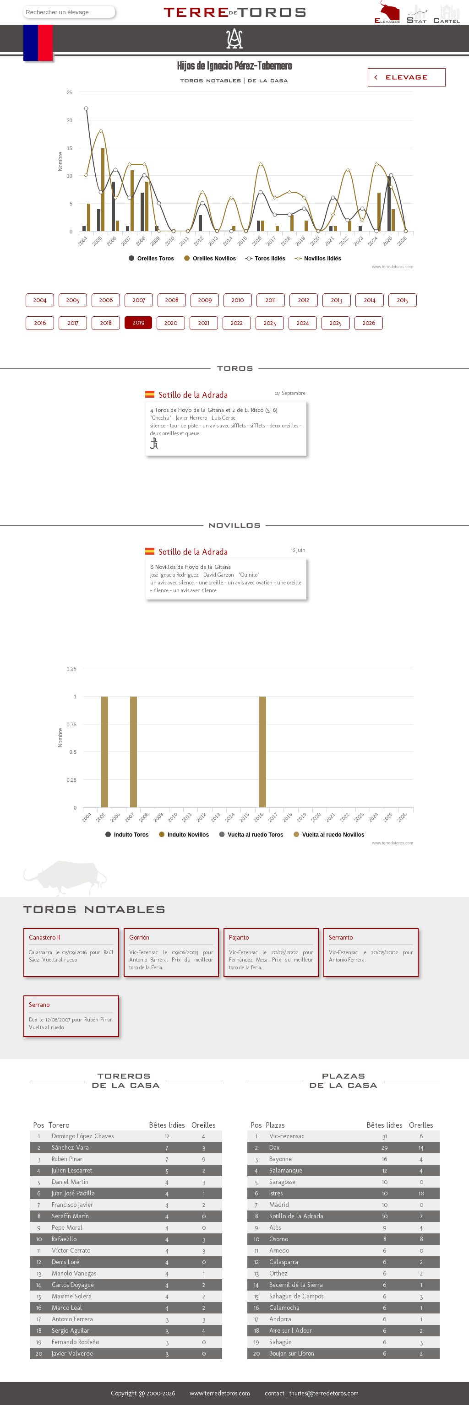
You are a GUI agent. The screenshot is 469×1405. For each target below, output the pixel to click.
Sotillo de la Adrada (193, 395)
